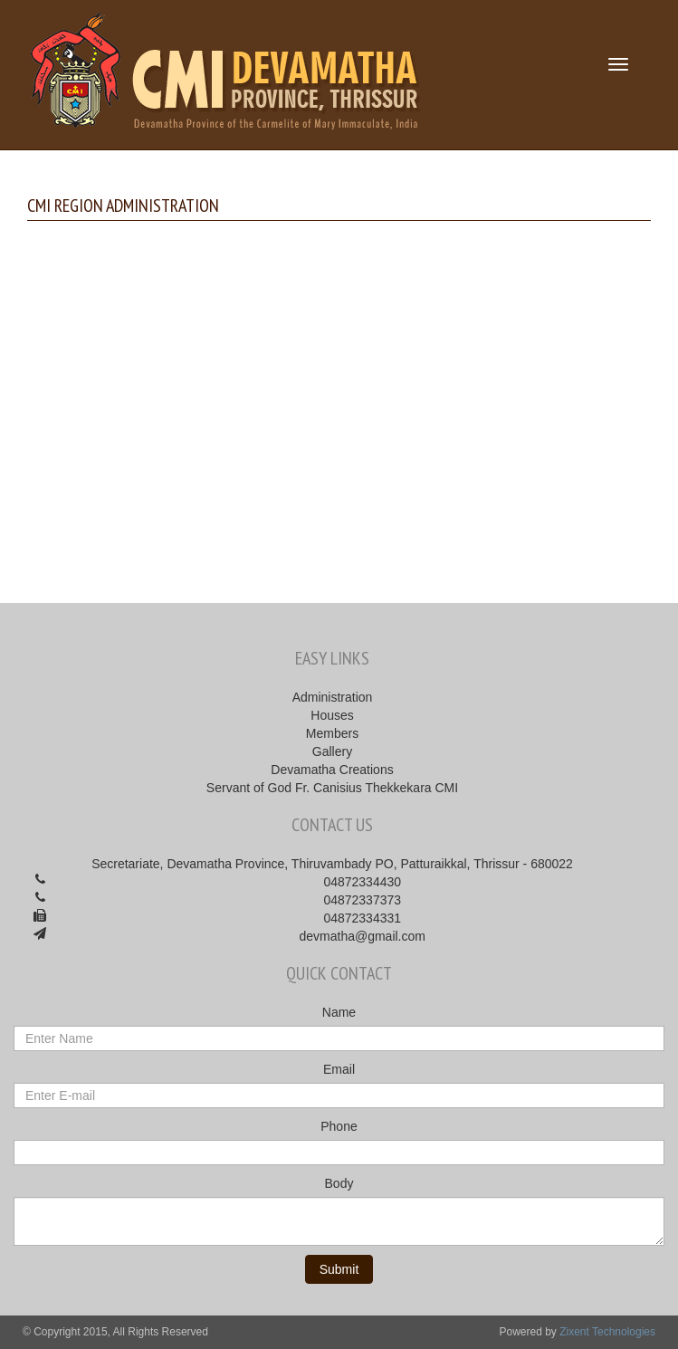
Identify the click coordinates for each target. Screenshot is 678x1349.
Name (339, 1012)
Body (339, 1183)
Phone (338, 1126)
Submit (339, 1269)
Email (339, 1069)
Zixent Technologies (607, 1331)
